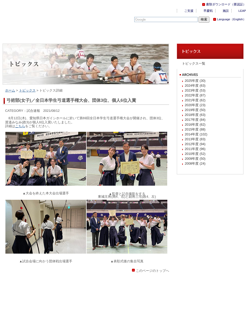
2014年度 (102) (196, 134)
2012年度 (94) (195, 144)
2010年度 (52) (195, 154)
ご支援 (188, 10)
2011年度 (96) (195, 149)
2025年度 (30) (195, 81)
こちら (20, 126)
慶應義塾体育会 (30, 12)
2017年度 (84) (195, 120)
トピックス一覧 (193, 63)
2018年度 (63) (195, 115)
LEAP (242, 10)
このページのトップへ (152, 271)
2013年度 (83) (195, 139)
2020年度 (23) (195, 105)
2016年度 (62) (195, 124)
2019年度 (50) (195, 110)
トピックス (27, 90)
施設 (226, 10)
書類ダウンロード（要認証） (226, 4)
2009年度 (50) (195, 159)
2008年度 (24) (195, 163)
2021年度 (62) (195, 100)
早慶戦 (208, 10)
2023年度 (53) (195, 90)
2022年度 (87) (195, 95)
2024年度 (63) (195, 85)
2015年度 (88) (195, 129)
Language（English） (231, 19)
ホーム (10, 90)
